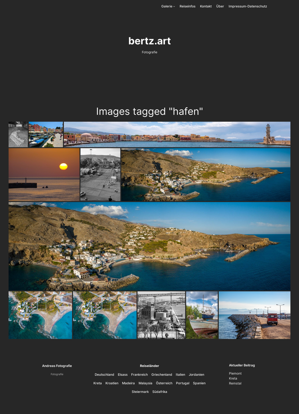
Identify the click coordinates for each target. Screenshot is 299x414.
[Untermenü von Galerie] (174, 6)
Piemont (235, 373)
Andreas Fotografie (57, 366)
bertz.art (149, 41)
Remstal (235, 383)
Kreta (233, 378)
